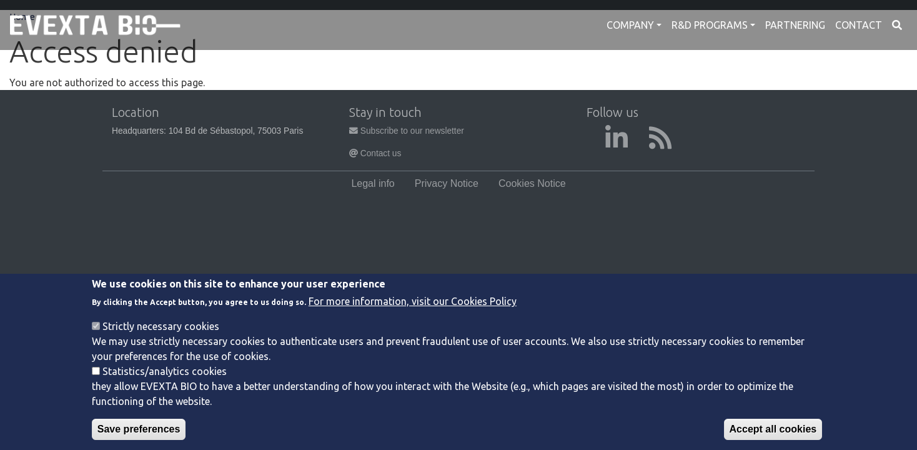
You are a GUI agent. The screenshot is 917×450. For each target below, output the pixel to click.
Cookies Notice (532, 183)
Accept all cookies (773, 433)
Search (897, 25)
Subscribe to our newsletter (406, 131)
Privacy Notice (446, 183)
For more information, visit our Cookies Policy (413, 305)
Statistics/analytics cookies (164, 375)
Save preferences (139, 433)
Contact (858, 25)
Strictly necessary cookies (160, 330)
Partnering (795, 25)
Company (630, 25)
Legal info (372, 183)
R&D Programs (710, 25)
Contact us (375, 153)
